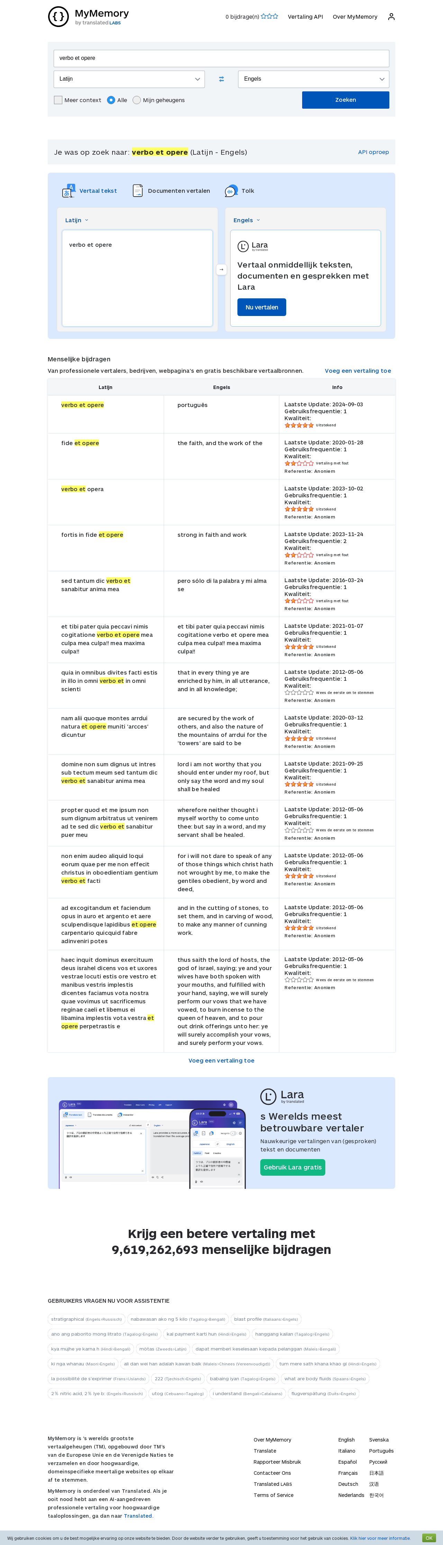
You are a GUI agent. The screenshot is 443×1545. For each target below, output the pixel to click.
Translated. (139, 1516)
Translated (273, 1484)
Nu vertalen (262, 307)
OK (429, 1538)
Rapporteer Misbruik (277, 1462)
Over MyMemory (355, 16)
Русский (378, 1462)
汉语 (374, 1484)
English (346, 1440)
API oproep (373, 151)
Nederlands (351, 1495)
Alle (117, 100)
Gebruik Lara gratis (293, 1167)
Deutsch (348, 1484)
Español (347, 1462)
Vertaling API (305, 16)
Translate (265, 1451)
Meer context (77, 100)
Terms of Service (273, 1495)
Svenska (379, 1440)
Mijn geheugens (159, 100)
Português (381, 1451)
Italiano (346, 1451)
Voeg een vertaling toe (358, 370)
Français (348, 1473)
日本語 (376, 1473)
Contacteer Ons (272, 1473)
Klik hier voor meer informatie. (380, 1538)
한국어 (376, 1495)
